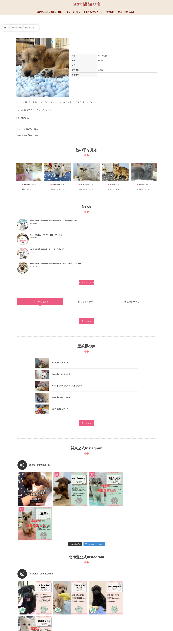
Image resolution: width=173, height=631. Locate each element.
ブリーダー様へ (7, 595)
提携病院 (97, 595)
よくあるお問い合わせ (10, 589)
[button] (166, 3)
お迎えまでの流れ (100, 600)
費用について (98, 606)
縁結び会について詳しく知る (104, 589)
